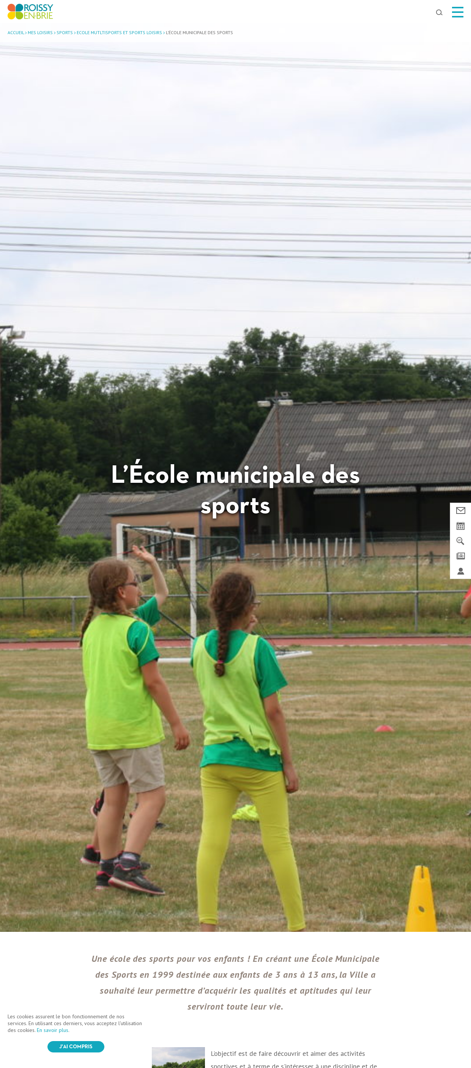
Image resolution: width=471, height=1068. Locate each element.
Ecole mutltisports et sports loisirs (119, 32)
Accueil (16, 32)
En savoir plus (52, 1030)
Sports (65, 32)
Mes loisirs (40, 32)
